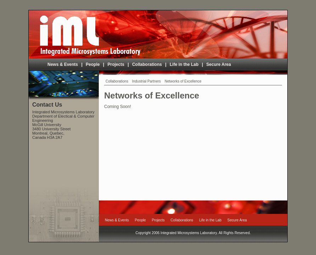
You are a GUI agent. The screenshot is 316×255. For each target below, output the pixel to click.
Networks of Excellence (183, 81)
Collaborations (147, 64)
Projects (116, 64)
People (93, 64)
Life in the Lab (184, 64)
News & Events (62, 64)
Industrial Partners (146, 81)
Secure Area (218, 64)
